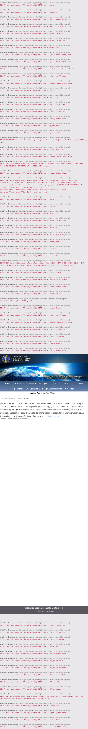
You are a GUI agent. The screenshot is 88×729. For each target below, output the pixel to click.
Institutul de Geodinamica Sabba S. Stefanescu (44, 608)
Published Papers (36, 389)
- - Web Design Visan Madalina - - (45, 611)
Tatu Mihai (50, 393)
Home (9, 384)
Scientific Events (64, 384)
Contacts (70, 389)
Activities (80, 384)
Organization (47, 384)
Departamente (12, 419)
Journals (19, 389)
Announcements (55, 389)
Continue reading (53, 416)
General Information (25, 384)
